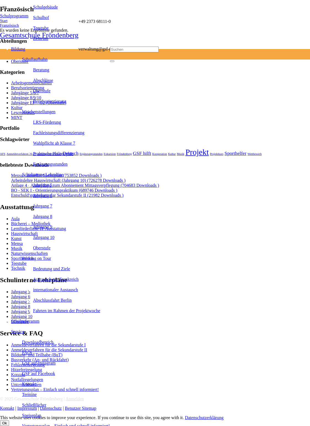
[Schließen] (112, 61)
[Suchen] (134, 49)
